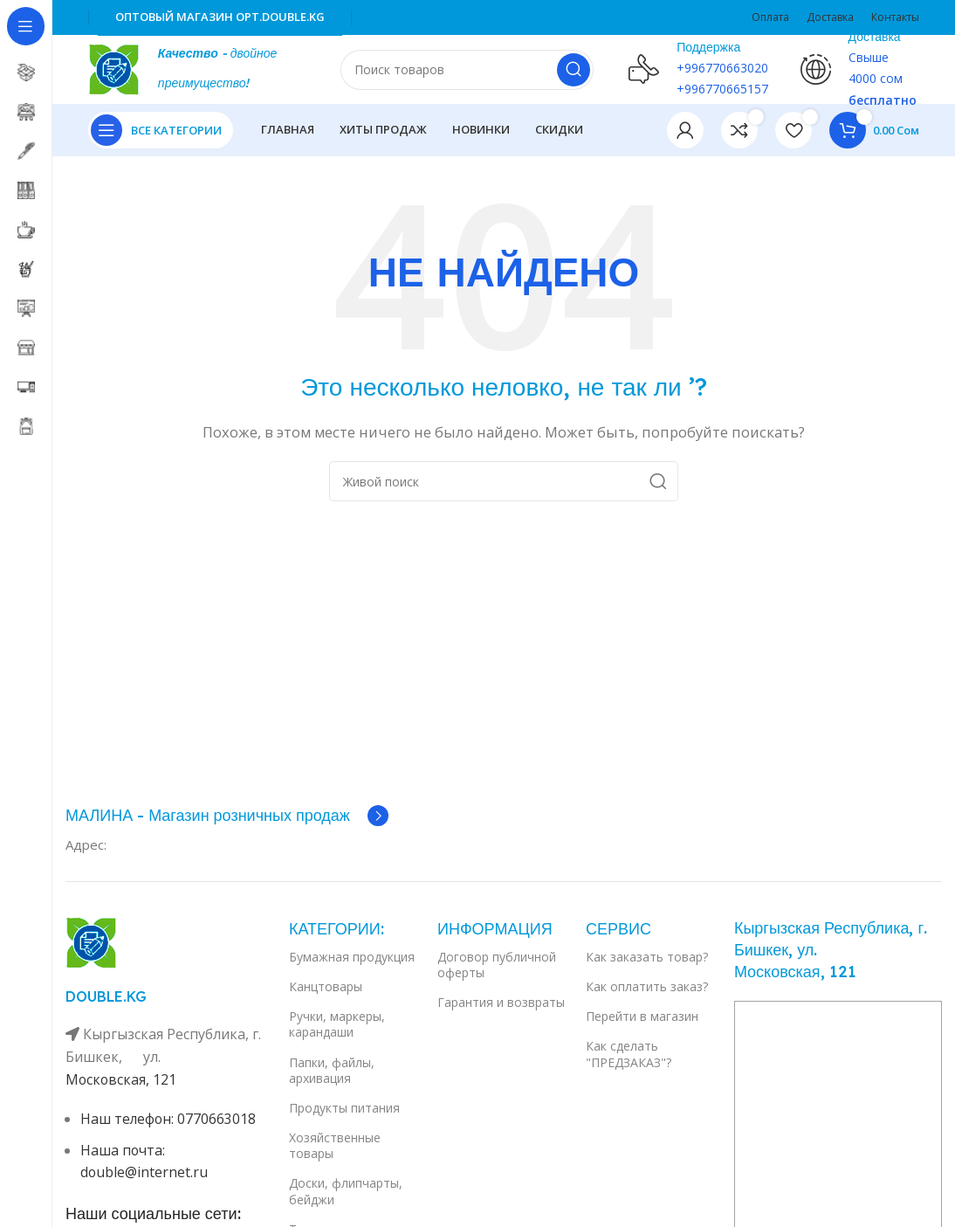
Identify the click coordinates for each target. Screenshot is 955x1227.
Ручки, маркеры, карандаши (337, 1025)
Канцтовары (325, 987)
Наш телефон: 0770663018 (169, 1119)
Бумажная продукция (352, 957)
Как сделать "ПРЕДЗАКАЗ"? (628, 1054)
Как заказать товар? (647, 957)
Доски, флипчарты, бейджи (345, 1191)
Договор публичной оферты (496, 965)
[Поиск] (467, 70)
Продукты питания (344, 1108)
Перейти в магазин (642, 1017)
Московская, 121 (121, 1079)
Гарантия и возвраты (501, 1003)
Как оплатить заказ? (647, 987)
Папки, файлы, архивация (331, 1070)
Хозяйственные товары (335, 1146)
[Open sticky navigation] (160, 131)
